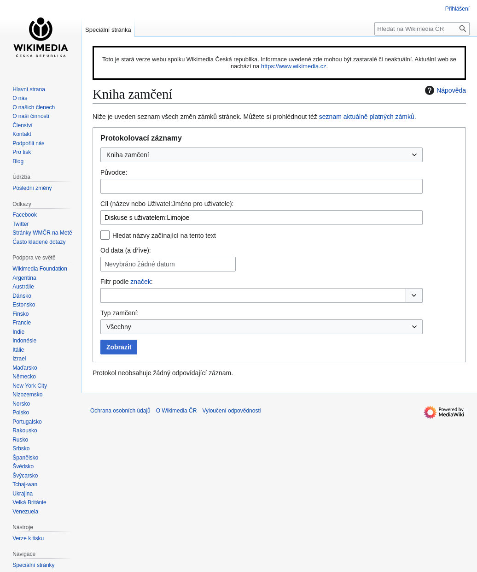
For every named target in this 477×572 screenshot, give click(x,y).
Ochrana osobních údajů (120, 410)
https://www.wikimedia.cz (293, 66)
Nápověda (444, 90)
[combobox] (261, 154)
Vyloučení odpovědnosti (231, 410)
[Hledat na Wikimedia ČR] (422, 28)
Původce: (113, 172)
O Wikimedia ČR (176, 410)
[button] (414, 295)
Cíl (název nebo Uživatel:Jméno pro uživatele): (166, 203)
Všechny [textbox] (118, 326)
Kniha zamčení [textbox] (127, 155)
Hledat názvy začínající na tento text (164, 235)
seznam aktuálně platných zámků (366, 116)
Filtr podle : (126, 281)
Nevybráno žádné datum (140, 264)
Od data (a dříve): (125, 250)
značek (140, 281)
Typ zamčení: (119, 313)
